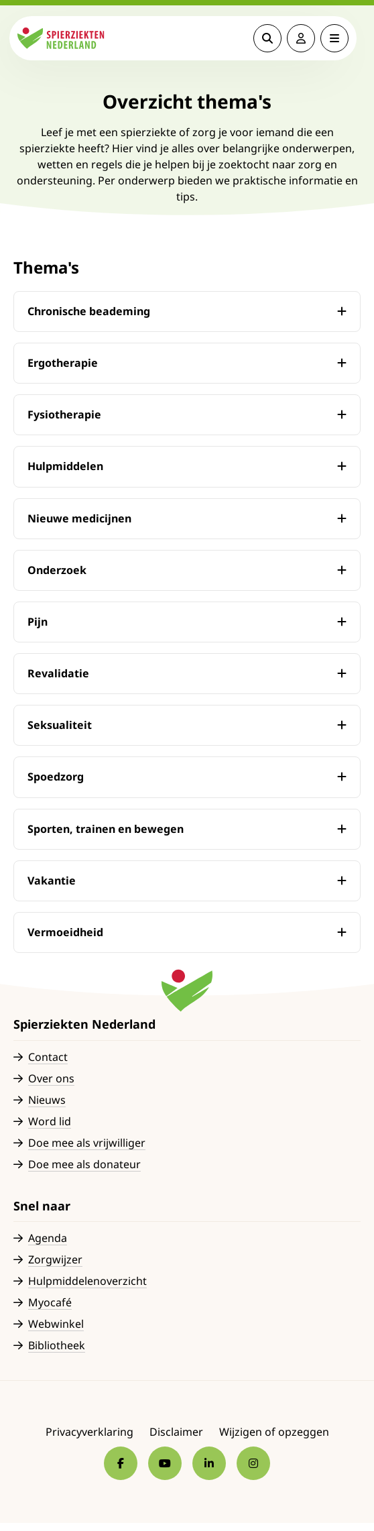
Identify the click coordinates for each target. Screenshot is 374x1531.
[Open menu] (338, 38)
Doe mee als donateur (84, 1164)
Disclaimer (176, 1431)
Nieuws (47, 1099)
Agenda (47, 1238)
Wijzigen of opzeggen (274, 1431)
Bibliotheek (56, 1345)
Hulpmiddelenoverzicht (87, 1280)
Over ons (51, 1078)
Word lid (49, 1121)
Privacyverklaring (89, 1431)
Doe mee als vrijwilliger (86, 1142)
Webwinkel (56, 1323)
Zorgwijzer (55, 1259)
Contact (48, 1057)
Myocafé (50, 1302)
